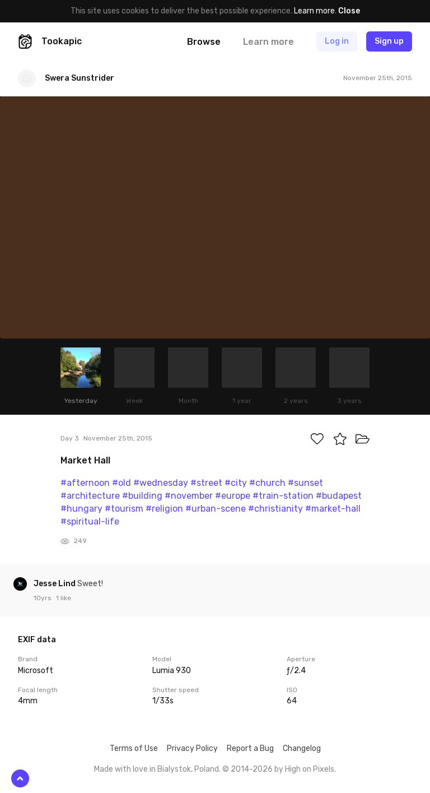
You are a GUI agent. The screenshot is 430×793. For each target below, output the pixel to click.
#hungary (81, 508)
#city (236, 482)
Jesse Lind (55, 583)
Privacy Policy (192, 748)
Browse (204, 41)
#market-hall (333, 508)
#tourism (124, 508)
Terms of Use (134, 748)
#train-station (283, 495)
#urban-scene (215, 508)
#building (142, 495)
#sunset (305, 482)
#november (189, 495)
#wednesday (160, 482)
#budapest (339, 495)
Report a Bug (250, 748)
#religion (164, 508)
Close (349, 11)
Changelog (302, 748)
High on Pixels (309, 769)
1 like (63, 598)
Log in (337, 41)
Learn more (314, 11)
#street (206, 482)
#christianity (275, 508)
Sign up (389, 41)
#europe (232, 495)
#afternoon (85, 482)
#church (267, 482)
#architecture (90, 495)
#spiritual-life (89, 521)
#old (121, 482)
